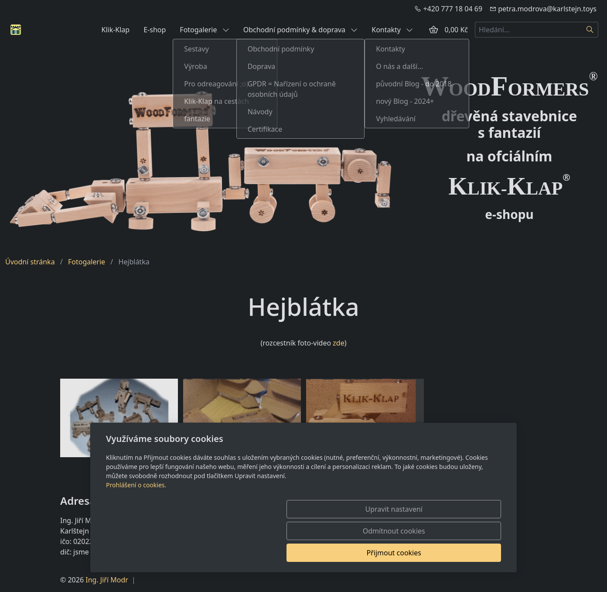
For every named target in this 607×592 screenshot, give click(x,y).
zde (338, 343)
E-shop (154, 29)
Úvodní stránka (30, 262)
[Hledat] (590, 30)
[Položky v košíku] (433, 30)
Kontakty (392, 29)
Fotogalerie (204, 29)
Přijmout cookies (459, 553)
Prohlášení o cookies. (136, 528)
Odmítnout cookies (372, 553)
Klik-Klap (115, 29)
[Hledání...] (528, 30)
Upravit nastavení (284, 553)
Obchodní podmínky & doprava (300, 29)
